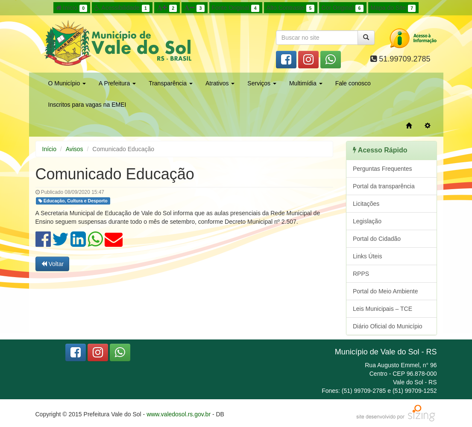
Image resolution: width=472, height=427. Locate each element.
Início (72, 8)
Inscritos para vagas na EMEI (87, 104)
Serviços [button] (261, 83)
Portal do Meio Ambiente (385, 291)
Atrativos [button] (220, 83)
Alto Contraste (290, 8)
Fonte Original (235, 8)
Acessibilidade (122, 8)
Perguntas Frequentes (382, 168)
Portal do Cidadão (377, 238)
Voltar (52, 263)
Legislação (367, 221)
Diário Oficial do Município (387, 326)
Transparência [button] (171, 83)
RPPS (361, 273)
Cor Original (343, 8)
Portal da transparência (384, 186)
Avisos (74, 149)
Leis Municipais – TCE (382, 308)
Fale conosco (353, 83)
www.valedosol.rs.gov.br (179, 414)
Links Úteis (367, 256)
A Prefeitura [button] (117, 83)
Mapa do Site (393, 8)
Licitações (366, 203)
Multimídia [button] (305, 83)
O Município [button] (67, 83)
